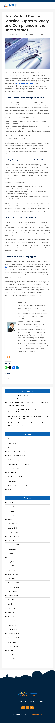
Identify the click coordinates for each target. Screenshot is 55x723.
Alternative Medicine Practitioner (18, 464)
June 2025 (11, 558)
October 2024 (12, 591)
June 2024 (11, 608)
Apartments (12, 473)
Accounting (12, 443)
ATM (9, 489)
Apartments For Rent (15, 477)
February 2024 (13, 625)
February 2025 (13, 574)
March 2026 (12, 519)
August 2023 (12, 650)
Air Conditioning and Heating (17, 460)
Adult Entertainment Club (16, 451)
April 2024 (11, 617)
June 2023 (11, 659)
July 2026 (11, 503)
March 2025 (12, 570)
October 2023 (12, 642)
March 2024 (12, 621)
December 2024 (13, 583)
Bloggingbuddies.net (34, 714)
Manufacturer (29, 34)
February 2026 (13, 524)
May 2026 (11, 511)
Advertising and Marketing (17, 456)
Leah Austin (11, 34)
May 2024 (11, 612)
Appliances (12, 481)
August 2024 (12, 600)
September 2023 (13, 646)
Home (14, 702)
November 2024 (13, 587)
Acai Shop (11, 439)
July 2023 (11, 655)
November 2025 (13, 536)
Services (32, 702)
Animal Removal (13, 468)
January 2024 (12, 629)
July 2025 (11, 553)
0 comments (40, 34)
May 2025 (11, 562)
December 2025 (13, 532)
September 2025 (13, 545)
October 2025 (12, 541)
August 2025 (12, 549)
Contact (40, 702)
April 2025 (11, 566)
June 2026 (11, 507)
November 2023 (13, 638)
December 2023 (13, 634)
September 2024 (13, 596)
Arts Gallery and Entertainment (18, 485)
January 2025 (12, 579)
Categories (23, 702)
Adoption (11, 447)
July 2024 (11, 604)
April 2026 (11, 515)
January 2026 (12, 528)
